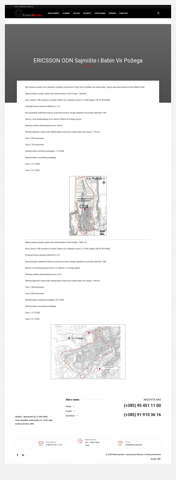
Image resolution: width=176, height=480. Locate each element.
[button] (158, 13)
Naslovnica (53, 13)
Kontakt (123, 13)
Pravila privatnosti (153, 454)
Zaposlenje (100, 13)
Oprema (112, 13)
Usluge (76, 13)
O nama (66, 13)
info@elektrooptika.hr (26, 6)
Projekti (87, 13)
